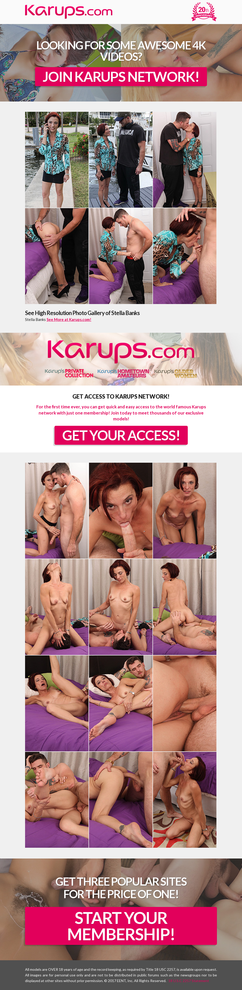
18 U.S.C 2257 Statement (188, 980)
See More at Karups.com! (69, 319)
